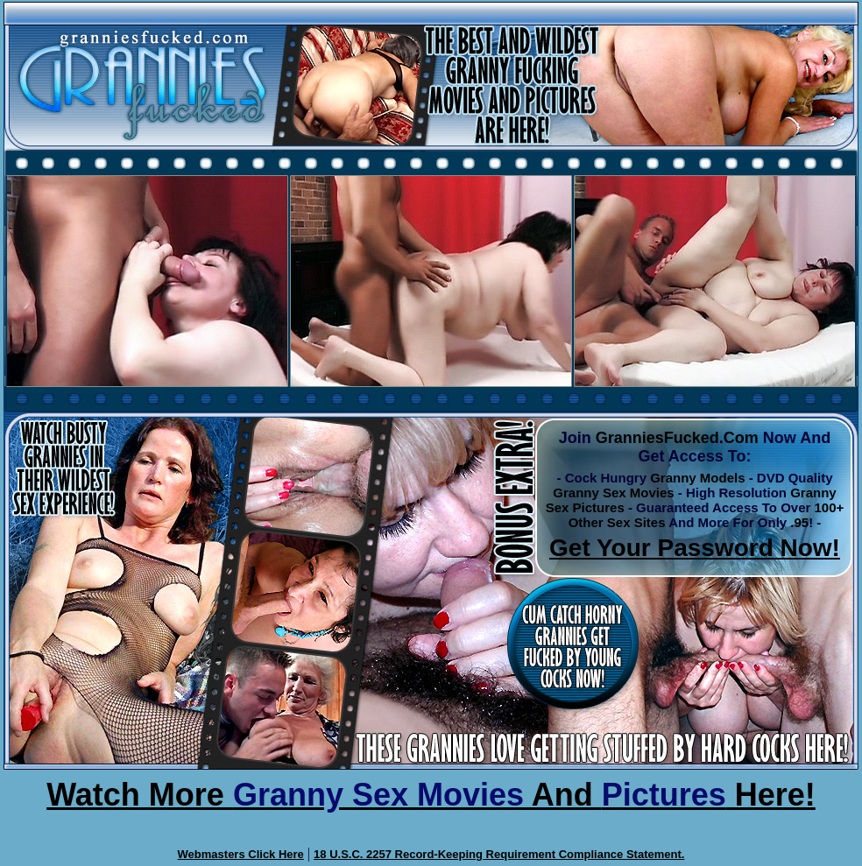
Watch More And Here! (431, 795)
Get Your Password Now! (694, 547)
